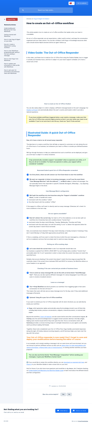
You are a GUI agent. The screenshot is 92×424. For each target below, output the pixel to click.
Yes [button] (63, 394)
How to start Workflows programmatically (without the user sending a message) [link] (12, 53)
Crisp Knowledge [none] (83, 421)
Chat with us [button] (63, 410)
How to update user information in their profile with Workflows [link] (11, 65)
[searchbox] (46, 10)
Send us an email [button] (81, 410)
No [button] (69, 394)
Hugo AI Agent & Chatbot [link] (41, 19)
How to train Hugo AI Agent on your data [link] (12, 40)
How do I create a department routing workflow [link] (10, 46)
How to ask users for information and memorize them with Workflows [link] (11, 71)
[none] (72, 3)
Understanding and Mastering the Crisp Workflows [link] (10, 29)
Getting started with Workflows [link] (10, 35)
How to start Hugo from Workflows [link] (11, 59)
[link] (11, 19)
